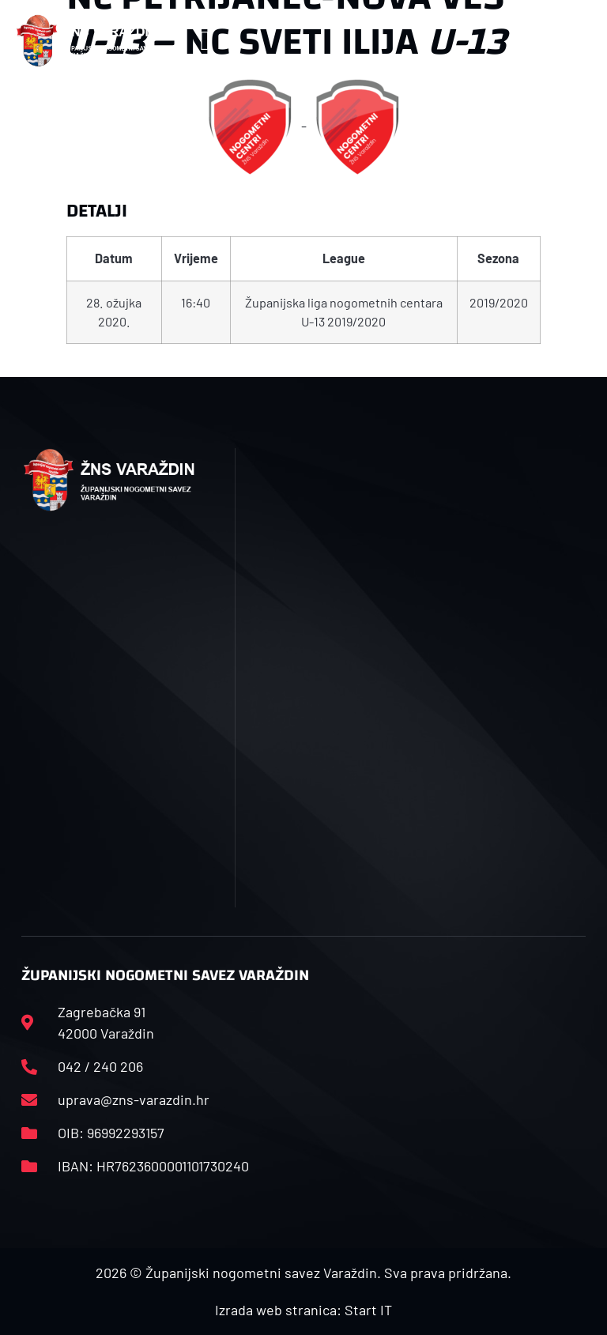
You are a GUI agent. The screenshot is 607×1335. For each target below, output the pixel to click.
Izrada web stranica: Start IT (303, 1309)
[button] (205, 41)
